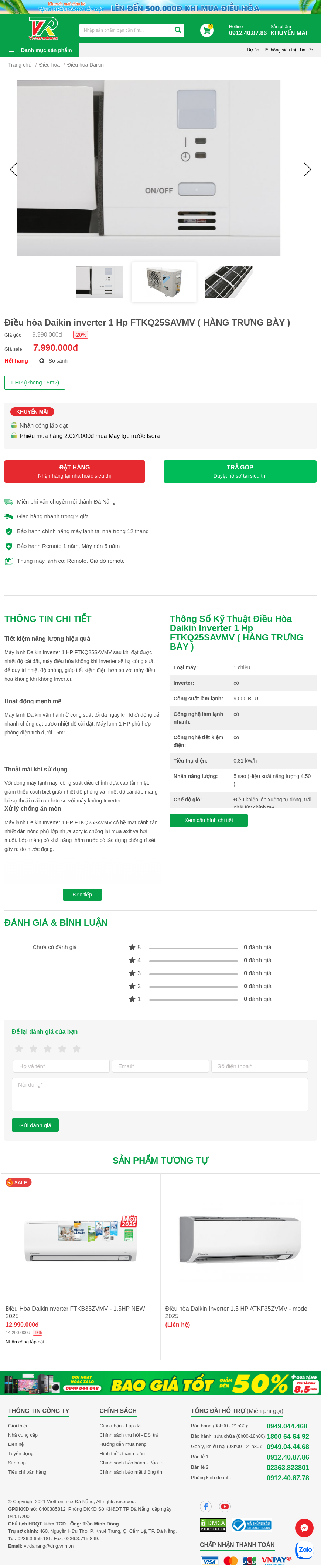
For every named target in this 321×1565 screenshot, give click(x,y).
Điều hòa (49, 65)
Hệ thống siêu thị (279, 50)
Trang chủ (20, 65)
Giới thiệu (18, 1425)
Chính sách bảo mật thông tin (131, 1472)
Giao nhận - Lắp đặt (121, 1425)
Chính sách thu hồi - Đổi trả (129, 1435)
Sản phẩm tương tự (160, 1160)
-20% (81, 335)
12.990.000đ (182, 1325)
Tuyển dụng (21, 1453)
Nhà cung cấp (23, 1435)
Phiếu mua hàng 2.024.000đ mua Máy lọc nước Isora (85, 436)
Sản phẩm (290, 30)
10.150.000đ (22, 1325)
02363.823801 (288, 1467)
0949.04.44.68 (288, 1447)
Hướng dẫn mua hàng (123, 1444)
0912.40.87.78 (288, 1478)
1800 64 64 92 (288, 1436)
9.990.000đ (47, 334)
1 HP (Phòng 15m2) (34, 382)
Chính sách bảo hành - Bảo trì (132, 1462)
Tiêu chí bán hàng (27, 1472)
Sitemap (17, 1462)
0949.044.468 (287, 1426)
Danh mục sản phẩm (46, 50)
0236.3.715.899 (81, 1538)
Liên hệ (16, 1444)
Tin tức (306, 50)
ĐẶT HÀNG (75, 471)
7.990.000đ (55, 348)
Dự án (253, 50)
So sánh (53, 361)
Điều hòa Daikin (85, 65)
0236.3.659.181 (34, 1538)
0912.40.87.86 (288, 1457)
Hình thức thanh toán (122, 1453)
